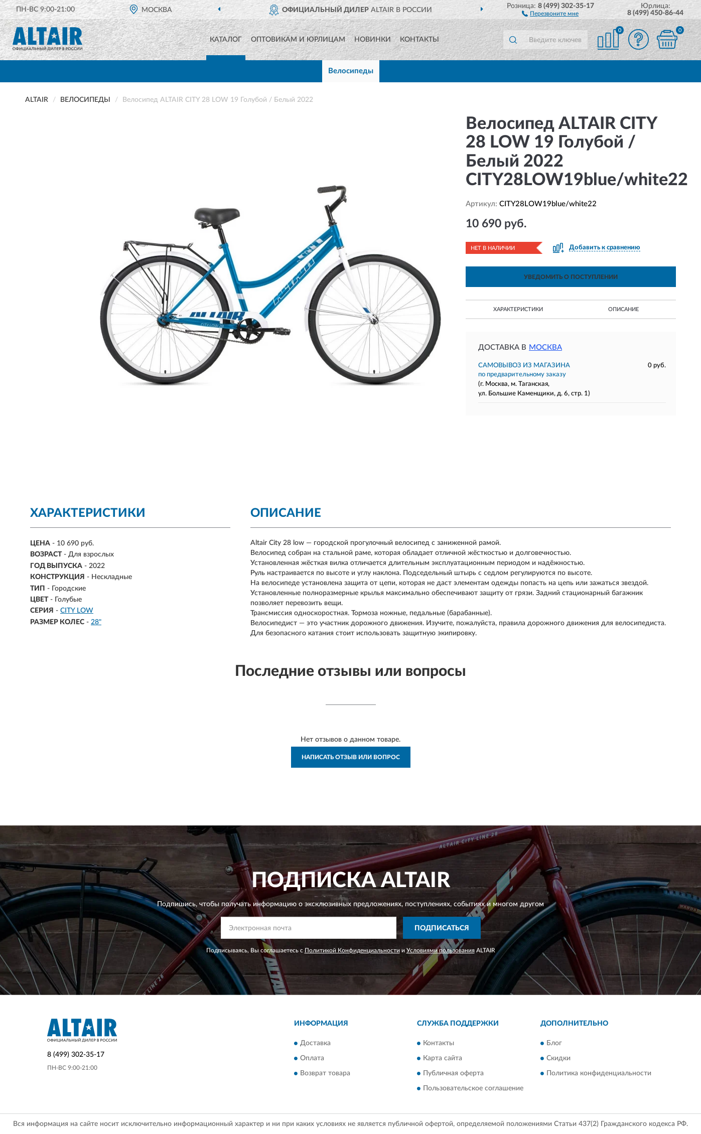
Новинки (372, 39)
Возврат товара (325, 1073)
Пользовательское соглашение (473, 1088)
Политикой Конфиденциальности (352, 950)
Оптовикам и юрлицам (298, 39)
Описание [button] (623, 309)
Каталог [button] (226, 39)
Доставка (315, 1043)
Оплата (312, 1058)
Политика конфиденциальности (598, 1073)
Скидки (558, 1058)
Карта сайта (442, 1058)
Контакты (419, 39)
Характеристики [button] (518, 309)
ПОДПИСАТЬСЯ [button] (441, 928)
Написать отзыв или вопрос (351, 757)
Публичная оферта (453, 1073)
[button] (550, 13)
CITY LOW (76, 610)
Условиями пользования (440, 950)
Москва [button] (545, 347)
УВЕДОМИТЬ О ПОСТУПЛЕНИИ (571, 277)
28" (96, 622)
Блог (554, 1043)
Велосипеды (350, 71)
